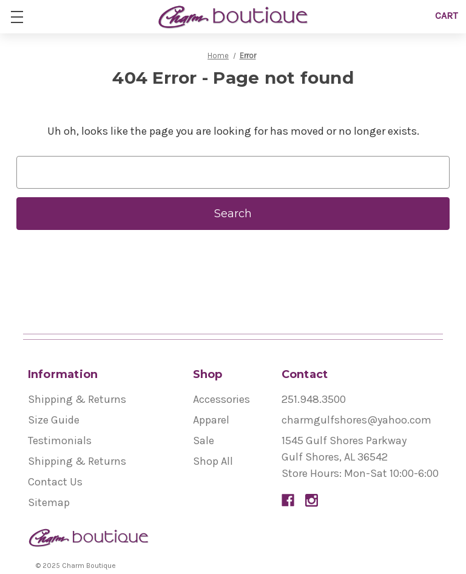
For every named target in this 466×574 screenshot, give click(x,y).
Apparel (211, 420)
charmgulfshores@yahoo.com (356, 420)
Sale (203, 440)
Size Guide (53, 420)
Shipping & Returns (77, 399)
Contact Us (55, 481)
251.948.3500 (314, 399)
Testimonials (60, 440)
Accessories (221, 399)
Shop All (213, 461)
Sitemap (49, 502)
